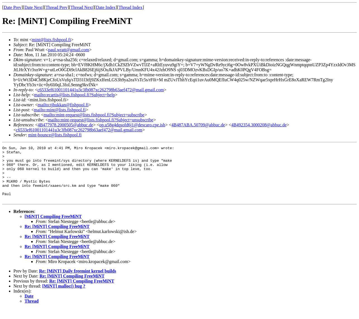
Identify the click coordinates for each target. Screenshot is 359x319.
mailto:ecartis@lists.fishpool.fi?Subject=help (74, 94)
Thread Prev (56, 7)
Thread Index (131, 7)
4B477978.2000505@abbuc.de (65, 124)
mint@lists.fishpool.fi (51, 39)
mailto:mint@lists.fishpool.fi (59, 109)
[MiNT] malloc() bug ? (63, 297)
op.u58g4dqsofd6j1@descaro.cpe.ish (132, 124)
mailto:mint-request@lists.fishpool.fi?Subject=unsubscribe (100, 119)
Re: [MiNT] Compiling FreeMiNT (57, 237)
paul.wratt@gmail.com (68, 49)
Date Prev (12, 7)
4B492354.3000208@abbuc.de (259, 124)
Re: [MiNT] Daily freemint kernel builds (77, 281)
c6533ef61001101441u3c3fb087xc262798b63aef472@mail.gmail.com (100, 89)
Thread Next (82, 7)
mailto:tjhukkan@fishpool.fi (63, 104)
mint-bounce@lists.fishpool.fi (55, 134)
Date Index (106, 7)
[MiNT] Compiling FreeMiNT (53, 227)
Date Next (34, 7)
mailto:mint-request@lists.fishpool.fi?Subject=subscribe (94, 114)
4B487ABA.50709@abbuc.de (198, 124)
